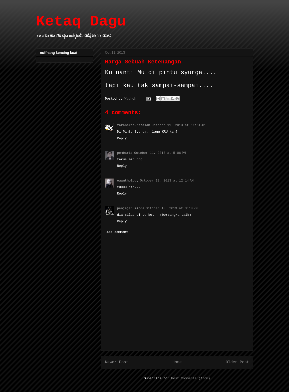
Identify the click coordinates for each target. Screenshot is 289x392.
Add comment (117, 232)
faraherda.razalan (133, 125)
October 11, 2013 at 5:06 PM (160, 153)
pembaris (125, 153)
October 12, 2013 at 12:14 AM (167, 181)
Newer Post (117, 362)
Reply (122, 138)
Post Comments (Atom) (190, 378)
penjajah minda (130, 208)
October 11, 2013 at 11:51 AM (178, 125)
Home (177, 362)
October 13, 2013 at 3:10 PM (172, 208)
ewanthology (128, 181)
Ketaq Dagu (81, 21)
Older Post (237, 362)
